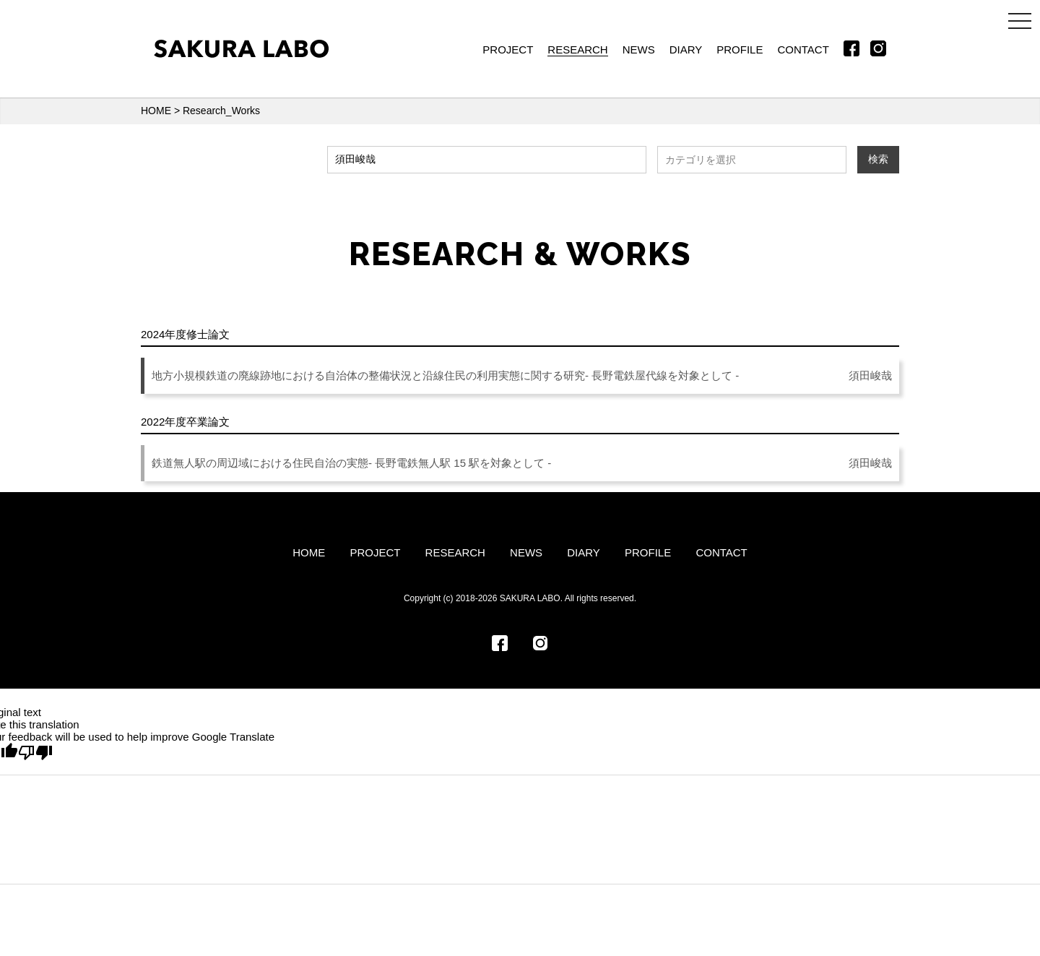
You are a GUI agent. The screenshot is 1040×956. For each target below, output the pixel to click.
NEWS (639, 49)
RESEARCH (577, 49)
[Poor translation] (35, 752)
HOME (156, 110)
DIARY (686, 49)
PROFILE (739, 49)
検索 (878, 159)
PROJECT (507, 49)
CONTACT (802, 49)
